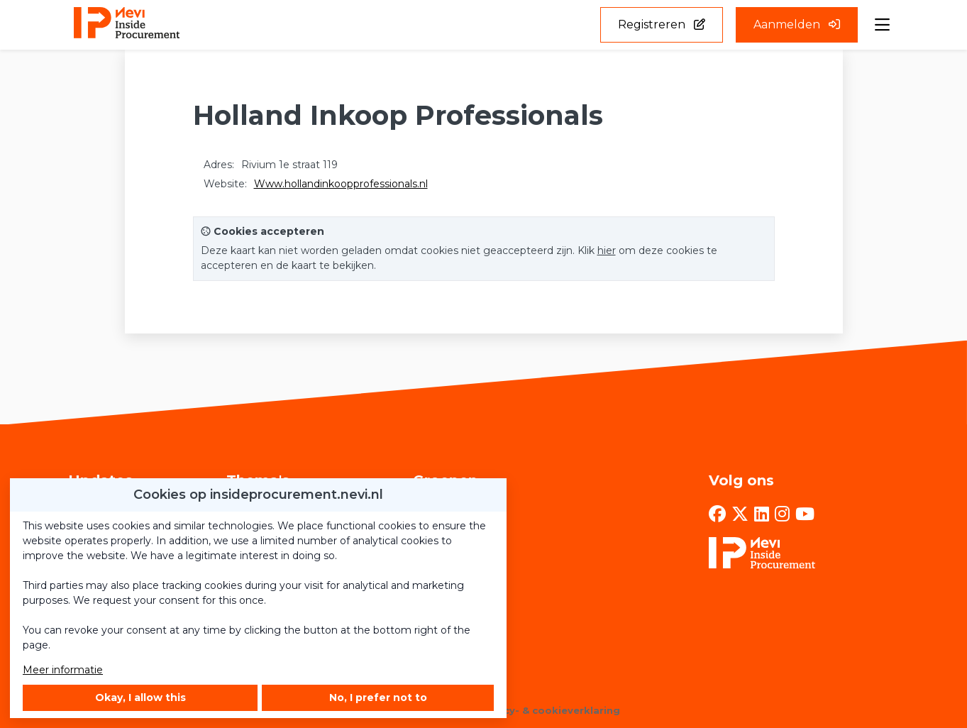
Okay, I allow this (140, 697)
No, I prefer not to (378, 697)
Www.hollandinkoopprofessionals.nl (341, 183)
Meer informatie (63, 669)
